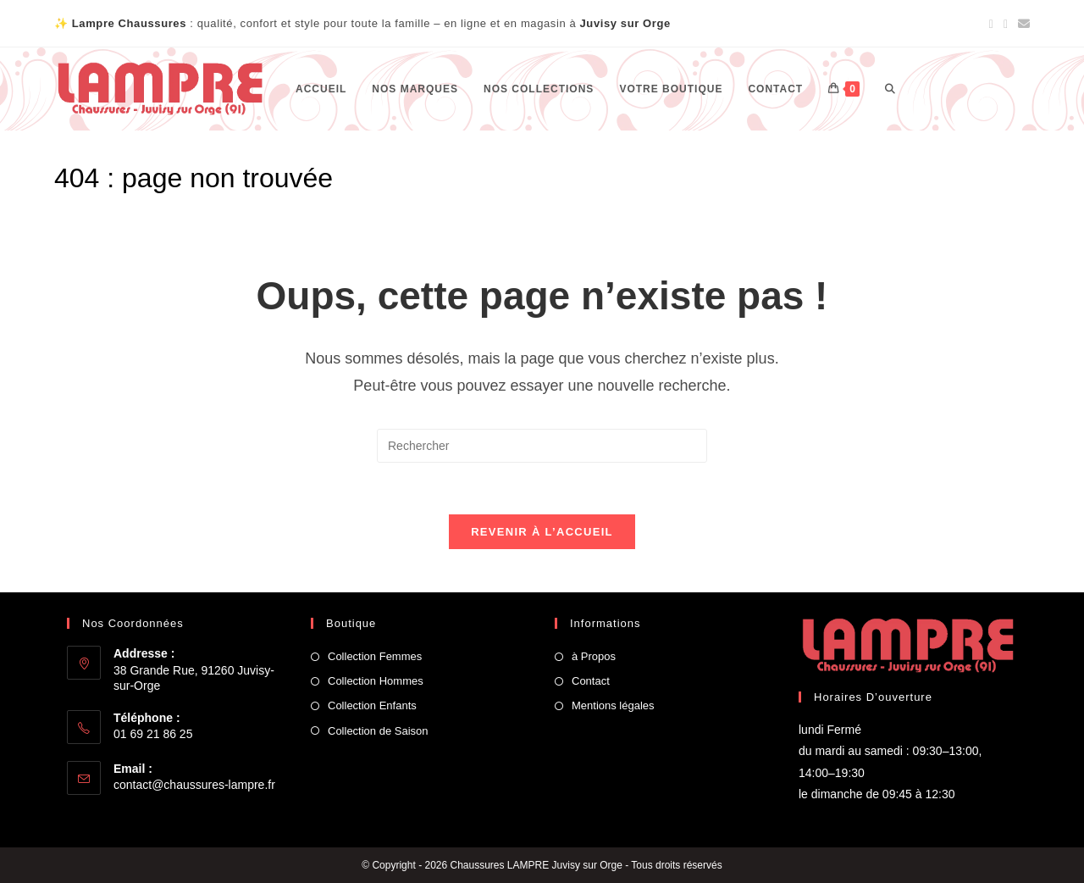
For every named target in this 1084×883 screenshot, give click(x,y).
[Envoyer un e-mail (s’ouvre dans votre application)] (1021, 23)
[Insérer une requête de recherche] (542, 446)
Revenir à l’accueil (542, 531)
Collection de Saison (378, 731)
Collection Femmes (375, 656)
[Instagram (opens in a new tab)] (1005, 23)
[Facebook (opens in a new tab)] (991, 23)
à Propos (594, 656)
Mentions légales (613, 705)
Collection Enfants (372, 705)
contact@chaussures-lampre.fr (194, 784)
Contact (591, 681)
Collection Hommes (375, 681)
